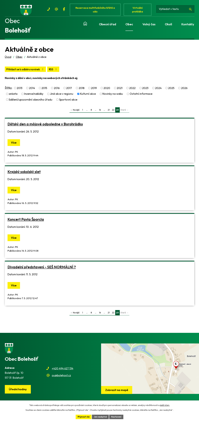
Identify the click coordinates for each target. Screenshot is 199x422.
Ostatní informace (141, 96)
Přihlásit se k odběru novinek (40, 72)
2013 (19, 90)
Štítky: (8, 90)
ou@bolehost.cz (61, 378)
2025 (171, 90)
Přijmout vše (83, 416)
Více (14, 145)
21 (109, 112)
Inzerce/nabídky (33, 96)
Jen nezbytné (100, 416)
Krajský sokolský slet (24, 174)
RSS (11, 72)
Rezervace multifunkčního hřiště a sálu (96, 10)
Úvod (8, 59)
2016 (57, 90)
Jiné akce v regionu (61, 96)
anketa (13, 96)
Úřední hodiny (18, 392)
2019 (94, 90)
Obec (19, 59)
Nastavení (117, 416)
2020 (106, 90)
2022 (132, 90)
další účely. (165, 405)
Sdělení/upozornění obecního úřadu (30, 102)
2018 (81, 90)
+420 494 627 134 (62, 371)
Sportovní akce (68, 102)
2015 (44, 90)
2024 (158, 90)
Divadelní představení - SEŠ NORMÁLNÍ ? (42, 269)
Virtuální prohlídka (139, 10)
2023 (145, 90)
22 (113, 112)
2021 (119, 90)
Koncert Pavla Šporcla (26, 222)
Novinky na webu (112, 96)
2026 (184, 90)
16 (100, 112)
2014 (32, 90)
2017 (69, 90)
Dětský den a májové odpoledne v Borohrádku (45, 127)
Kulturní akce (88, 96)
